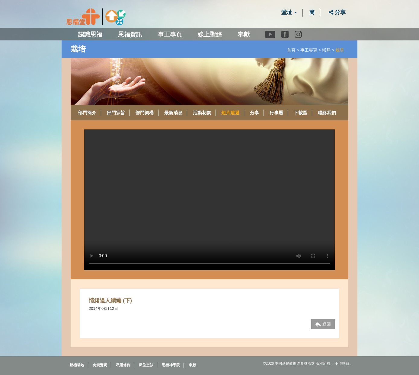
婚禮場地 (77, 365)
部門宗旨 (116, 112)
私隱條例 (123, 365)
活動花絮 (202, 112)
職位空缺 (146, 365)
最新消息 (173, 112)
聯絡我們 (327, 112)
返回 (323, 324)
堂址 (289, 12)
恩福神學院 (171, 365)
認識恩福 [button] (90, 34)
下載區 (300, 112)
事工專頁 (308, 50)
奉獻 (244, 34)
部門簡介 (87, 112)
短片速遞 (230, 112)
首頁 (291, 50)
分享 (337, 12)
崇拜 (326, 50)
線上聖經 (210, 34)
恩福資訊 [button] (130, 34)
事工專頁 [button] (170, 34)
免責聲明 (100, 365)
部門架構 (145, 112)
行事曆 (276, 112)
